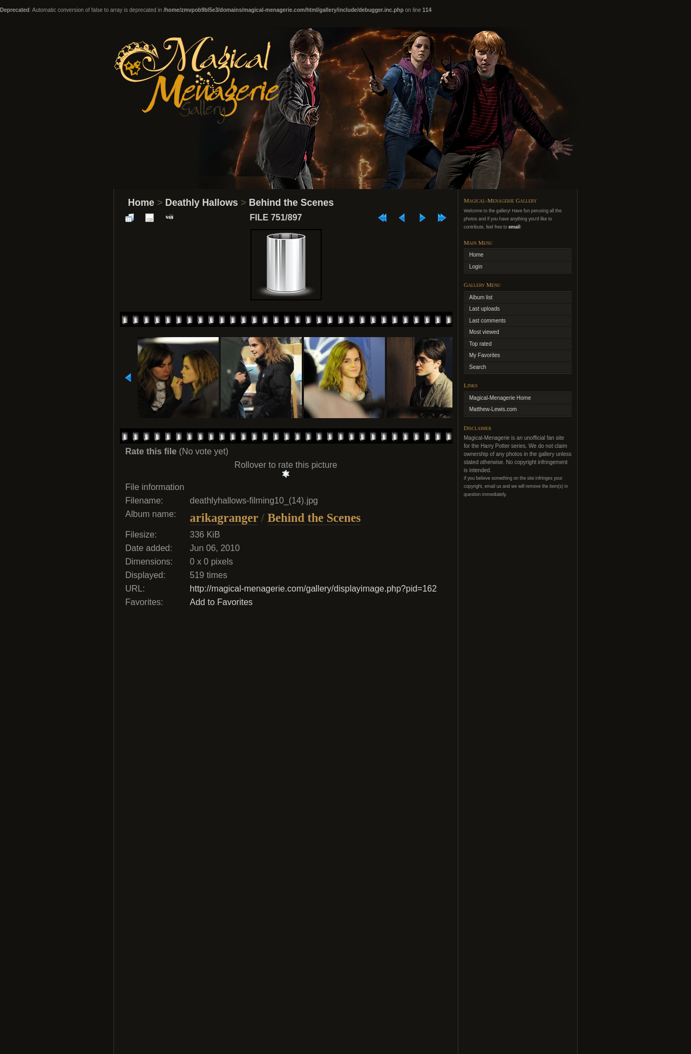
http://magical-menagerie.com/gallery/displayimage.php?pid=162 (313, 588)
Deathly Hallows (201, 202)
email (514, 227)
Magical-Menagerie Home (500, 398)
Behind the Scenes (291, 202)
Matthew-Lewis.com (493, 409)
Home (141, 202)
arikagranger (224, 518)
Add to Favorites (221, 602)
